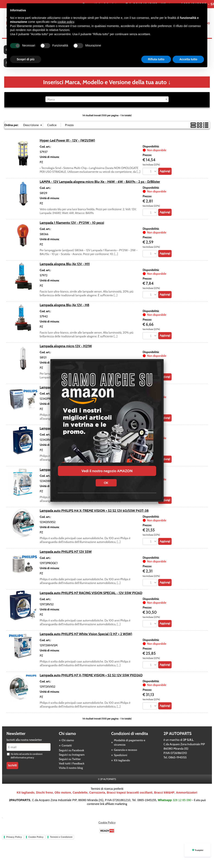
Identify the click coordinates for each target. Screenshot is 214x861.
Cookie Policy (107, 823)
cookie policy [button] (65, 21)
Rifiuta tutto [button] (156, 59)
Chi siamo (68, 741)
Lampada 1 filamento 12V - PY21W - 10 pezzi (72, 223)
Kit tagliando (122, 761)
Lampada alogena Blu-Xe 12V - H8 (64, 305)
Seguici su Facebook (71, 751)
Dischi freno (44, 793)
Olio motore (63, 793)
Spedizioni (120, 756)
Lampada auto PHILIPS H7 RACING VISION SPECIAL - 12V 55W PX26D (91, 593)
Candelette (80, 793)
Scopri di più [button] (25, 59)
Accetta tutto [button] (188, 59)
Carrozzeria (97, 793)
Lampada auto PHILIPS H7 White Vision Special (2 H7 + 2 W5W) (86, 634)
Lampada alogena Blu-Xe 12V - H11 (65, 264)
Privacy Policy (14, 837)
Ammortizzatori (186, 793)
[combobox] (106, 100)
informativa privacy (24, 758)
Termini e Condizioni (61, 837)
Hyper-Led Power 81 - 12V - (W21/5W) (67, 141)
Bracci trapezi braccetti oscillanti (130, 793)
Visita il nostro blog (71, 768)
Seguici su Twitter (70, 760)
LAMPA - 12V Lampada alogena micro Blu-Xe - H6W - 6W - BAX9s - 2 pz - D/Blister (100, 182)
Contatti (67, 746)
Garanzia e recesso (125, 750)
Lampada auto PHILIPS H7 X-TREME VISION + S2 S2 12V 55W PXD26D (91, 676)
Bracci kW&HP (164, 793)
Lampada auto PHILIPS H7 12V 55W (66, 552)
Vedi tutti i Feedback (71, 764)
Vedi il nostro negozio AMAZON (107, 471)
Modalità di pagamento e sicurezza (129, 743)
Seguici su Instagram (72, 755)
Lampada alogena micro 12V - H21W (66, 346)
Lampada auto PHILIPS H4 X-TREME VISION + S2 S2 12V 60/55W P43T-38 (94, 511)
